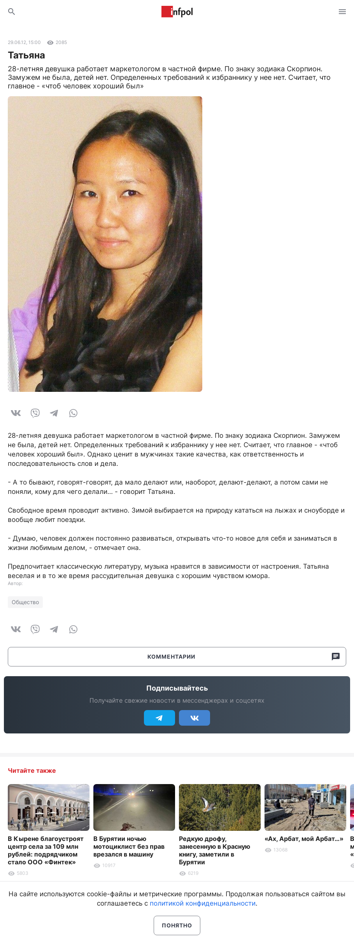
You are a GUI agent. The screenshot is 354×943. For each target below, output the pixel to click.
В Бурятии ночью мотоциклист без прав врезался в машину (129, 846)
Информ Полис (177, 11)
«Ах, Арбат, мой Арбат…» (304, 839)
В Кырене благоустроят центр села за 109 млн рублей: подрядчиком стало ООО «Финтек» (46, 850)
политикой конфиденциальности (203, 903)
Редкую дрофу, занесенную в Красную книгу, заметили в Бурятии (214, 850)
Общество (25, 602)
